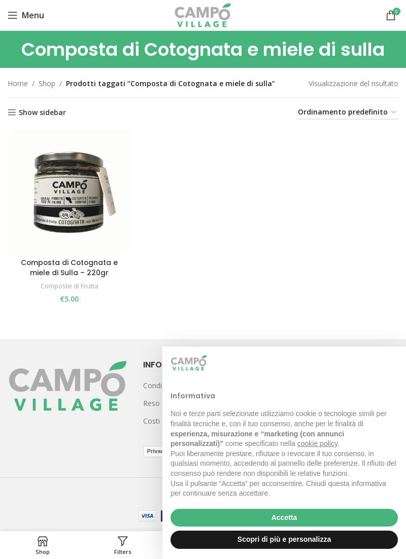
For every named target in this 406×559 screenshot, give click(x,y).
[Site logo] (202, 14)
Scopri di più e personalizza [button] (284, 539)
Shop (47, 83)
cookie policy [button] (317, 443)
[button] (393, 363)
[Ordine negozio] (347, 112)
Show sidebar (42, 112)
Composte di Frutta (69, 285)
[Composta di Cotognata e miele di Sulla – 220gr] (69, 191)
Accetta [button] (284, 517)
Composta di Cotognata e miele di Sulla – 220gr (69, 267)
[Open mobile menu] (26, 15)
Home (18, 83)
